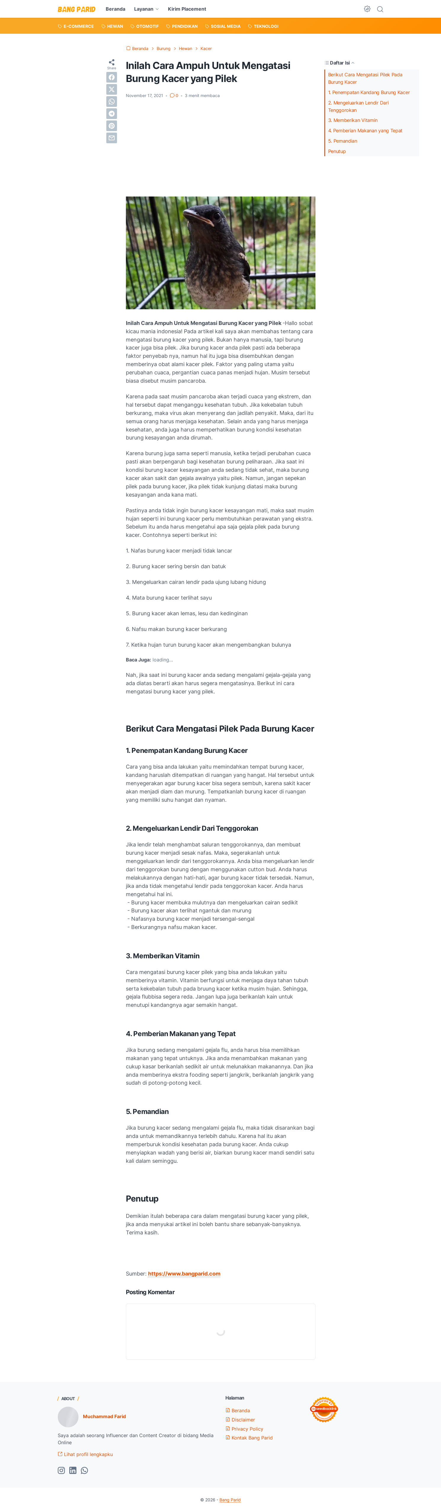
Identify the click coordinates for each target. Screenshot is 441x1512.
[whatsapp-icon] (84, 1471)
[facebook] (111, 77)
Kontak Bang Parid (249, 1438)
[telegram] (111, 113)
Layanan (143, 9)
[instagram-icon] (61, 1471)
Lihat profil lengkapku (85, 1454)
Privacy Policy (244, 1429)
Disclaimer (240, 1420)
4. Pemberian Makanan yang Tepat (365, 130)
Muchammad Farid (104, 1416)
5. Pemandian (342, 141)
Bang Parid (230, 1499)
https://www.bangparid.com (184, 1274)
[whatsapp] (111, 101)
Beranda (115, 9)
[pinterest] (111, 125)
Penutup (337, 151)
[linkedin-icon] (72, 1471)
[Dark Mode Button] (367, 8)
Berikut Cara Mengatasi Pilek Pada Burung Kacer (365, 78)
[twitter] (111, 89)
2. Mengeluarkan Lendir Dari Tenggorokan (358, 106)
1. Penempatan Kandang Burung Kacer (370, 92)
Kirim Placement (187, 9)
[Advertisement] (220, 147)
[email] (111, 138)
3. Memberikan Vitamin (353, 120)
